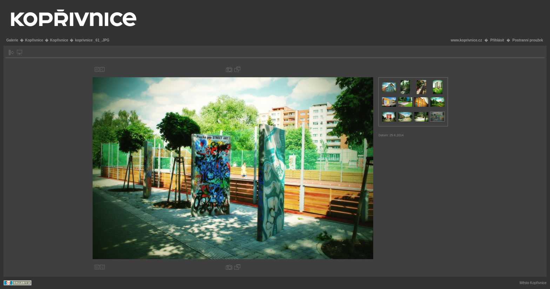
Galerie (12, 40)
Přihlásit (497, 40)
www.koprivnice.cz (466, 40)
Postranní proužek (527, 40)
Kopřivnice (34, 40)
